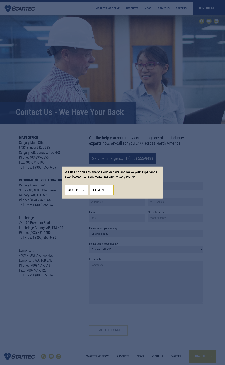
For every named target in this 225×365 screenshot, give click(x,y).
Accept (74, 190)
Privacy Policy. (125, 177)
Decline (99, 190)
